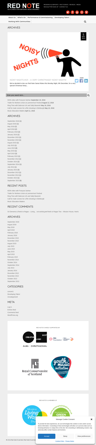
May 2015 (11, 151)
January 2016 (12, 134)
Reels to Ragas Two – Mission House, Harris (63, 212)
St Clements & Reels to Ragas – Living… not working (26, 212)
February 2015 (13, 156)
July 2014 (11, 167)
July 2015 (11, 145)
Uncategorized (13, 297)
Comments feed (13, 312)
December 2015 (13, 137)
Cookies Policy (59, 441)
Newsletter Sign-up (51, 7)
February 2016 (13, 132)
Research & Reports (51, 4)
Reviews (72, 4)
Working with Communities (19, 21)
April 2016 (11, 129)
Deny (65, 436)
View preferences (83, 436)
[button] (91, 419)
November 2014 (13, 159)
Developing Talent (62, 17)
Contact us (63, 7)
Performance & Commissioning (40, 17)
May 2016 (11, 126)
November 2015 (13, 140)
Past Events (64, 4)
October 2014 (12, 162)
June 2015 (11, 148)
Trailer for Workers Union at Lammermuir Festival (25, 103)
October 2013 (12, 178)
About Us (12, 17)
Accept (46, 436)
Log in (10, 307)
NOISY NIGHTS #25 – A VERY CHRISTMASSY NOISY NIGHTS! (38, 80)
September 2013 (13, 180)
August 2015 (12, 143)
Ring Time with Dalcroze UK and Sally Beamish (24, 105)
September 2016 (13, 121)
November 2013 (13, 175)
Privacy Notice (69, 441)
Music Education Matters (16, 111)
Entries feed (12, 310)
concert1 (11, 291)
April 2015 (11, 153)
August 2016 (12, 124)
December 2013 (13, 172)
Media (78, 4)
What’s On (22, 17)
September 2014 (13, 164)
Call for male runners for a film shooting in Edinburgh (26, 108)
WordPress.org (13, 315)
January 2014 (12, 170)
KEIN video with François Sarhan (19, 100)
